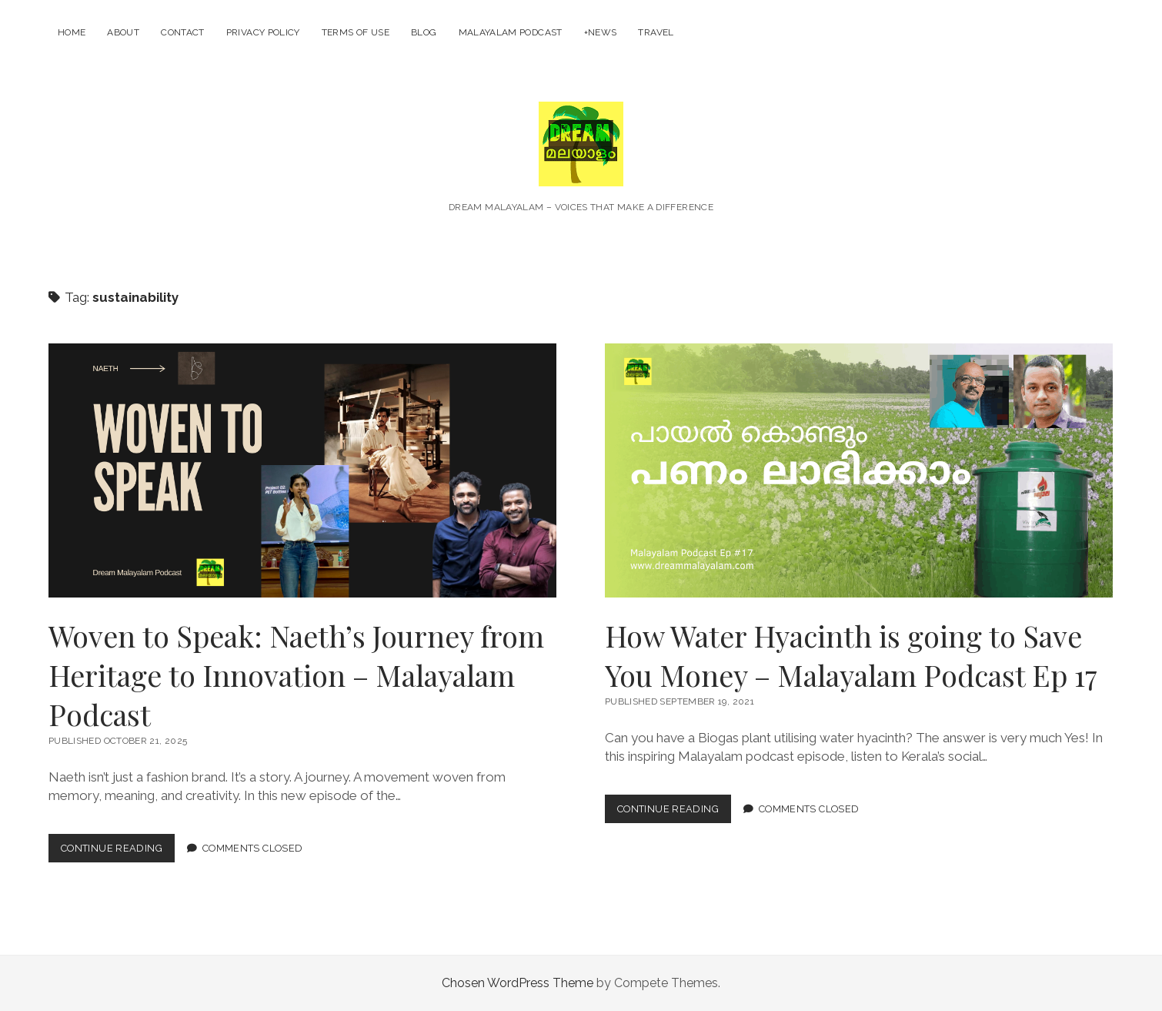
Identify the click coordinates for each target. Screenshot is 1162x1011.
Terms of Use (355, 32)
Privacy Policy (263, 32)
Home (71, 32)
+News (600, 32)
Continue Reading (118, 851)
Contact (183, 32)
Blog (423, 32)
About (123, 32)
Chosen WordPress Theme (517, 983)
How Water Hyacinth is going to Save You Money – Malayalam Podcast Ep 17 (859, 470)
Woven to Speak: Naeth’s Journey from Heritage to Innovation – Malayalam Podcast (302, 470)
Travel (655, 32)
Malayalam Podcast (511, 32)
